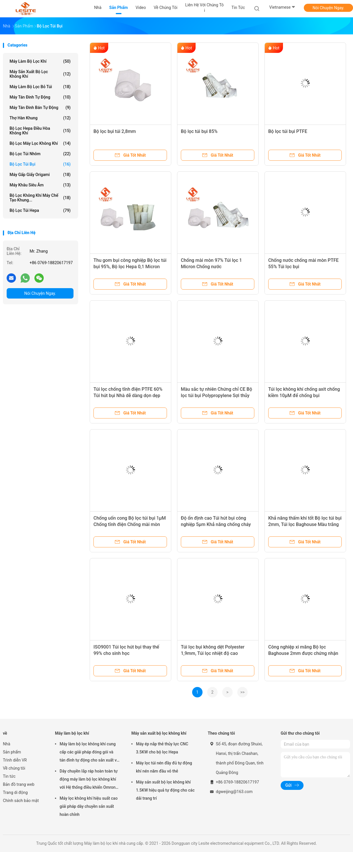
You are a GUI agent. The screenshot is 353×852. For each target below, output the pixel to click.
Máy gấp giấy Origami (40, 174)
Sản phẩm (12, 752)
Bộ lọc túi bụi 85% (199, 131)
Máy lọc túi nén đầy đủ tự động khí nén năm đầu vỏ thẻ (164, 767)
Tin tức (9, 776)
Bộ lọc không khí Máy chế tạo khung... (40, 197)
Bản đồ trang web (18, 784)
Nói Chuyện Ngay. (328, 7)
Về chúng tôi (14, 768)
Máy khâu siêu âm (40, 185)
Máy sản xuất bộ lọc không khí (40, 74)
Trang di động (15, 792)
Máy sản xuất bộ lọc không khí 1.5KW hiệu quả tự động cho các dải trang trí (165, 790)
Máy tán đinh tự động (40, 97)
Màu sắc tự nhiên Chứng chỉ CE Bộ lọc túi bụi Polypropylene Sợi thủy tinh (216, 395)
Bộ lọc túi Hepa (40, 210)
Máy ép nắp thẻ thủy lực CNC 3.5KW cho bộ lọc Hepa (162, 748)
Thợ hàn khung (40, 118)
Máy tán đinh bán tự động (40, 107)
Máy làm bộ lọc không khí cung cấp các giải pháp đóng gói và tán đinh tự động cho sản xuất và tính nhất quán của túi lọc (89, 753)
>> (242, 692)
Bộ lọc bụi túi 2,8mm (114, 131)
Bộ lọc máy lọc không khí (40, 143)
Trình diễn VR (15, 760)
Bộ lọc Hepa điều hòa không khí (40, 130)
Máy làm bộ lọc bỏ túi (40, 87)
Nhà (6, 744)
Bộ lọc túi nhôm (40, 154)
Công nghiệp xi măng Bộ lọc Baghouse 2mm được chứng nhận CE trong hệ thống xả (303, 653)
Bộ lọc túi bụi (40, 164)
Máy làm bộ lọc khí (40, 61)
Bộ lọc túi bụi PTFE (287, 131)
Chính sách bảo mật (21, 800)
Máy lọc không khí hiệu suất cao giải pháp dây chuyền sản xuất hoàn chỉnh (88, 806)
